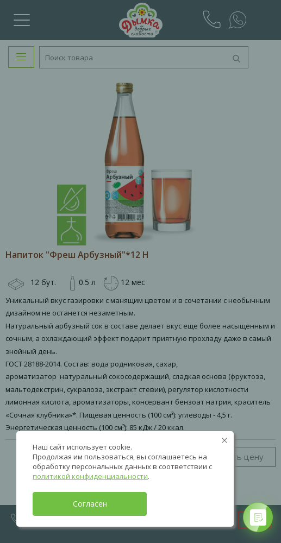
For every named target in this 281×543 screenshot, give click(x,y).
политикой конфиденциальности (90, 476)
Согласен (90, 503)
